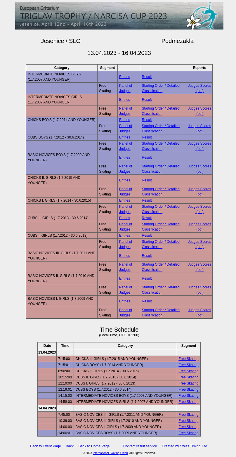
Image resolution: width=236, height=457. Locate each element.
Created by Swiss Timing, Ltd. (185, 446)
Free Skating (188, 359)
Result (147, 77)
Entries (124, 77)
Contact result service (140, 446)
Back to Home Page (94, 446)
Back (70, 446)
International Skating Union (110, 453)
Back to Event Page (45, 446)
